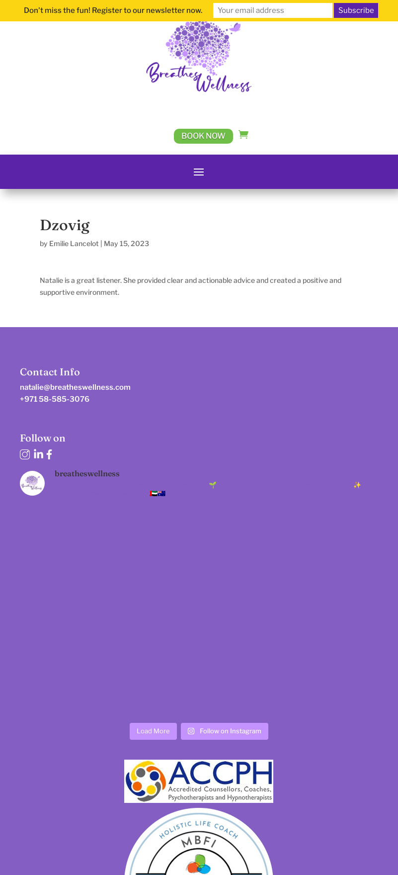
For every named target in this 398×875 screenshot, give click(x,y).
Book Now (203, 136)
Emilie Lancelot (74, 243)
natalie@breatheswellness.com (75, 387)
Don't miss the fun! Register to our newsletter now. (113, 10)
